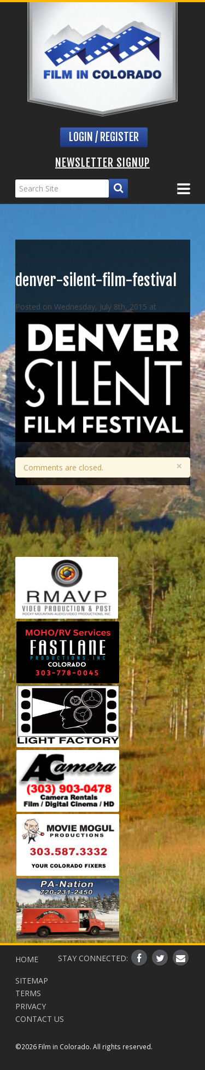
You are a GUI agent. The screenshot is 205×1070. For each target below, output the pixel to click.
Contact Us (39, 1019)
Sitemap (31, 980)
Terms (28, 993)
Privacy (30, 1006)
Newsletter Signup (102, 163)
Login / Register (104, 137)
